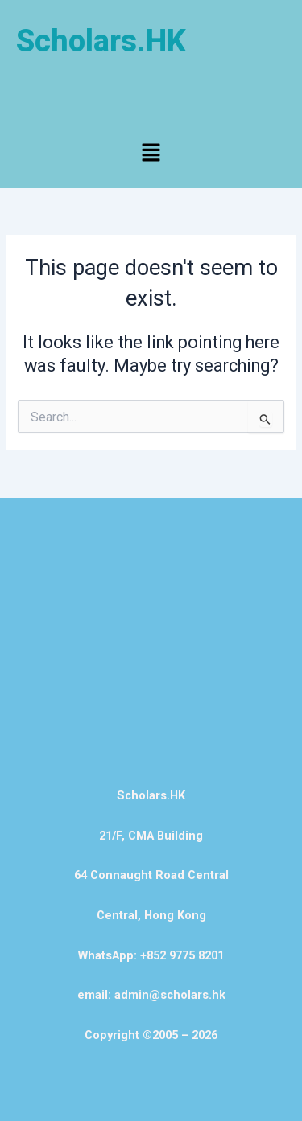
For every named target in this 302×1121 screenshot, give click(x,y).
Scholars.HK (101, 41)
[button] (150, 153)
